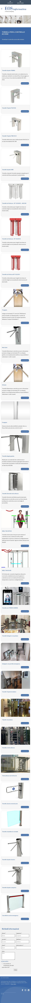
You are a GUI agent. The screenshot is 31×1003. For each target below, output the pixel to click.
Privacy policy (13, 984)
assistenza (20, 3)
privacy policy (4, 961)
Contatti (10, 3)
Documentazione (25, 83)
